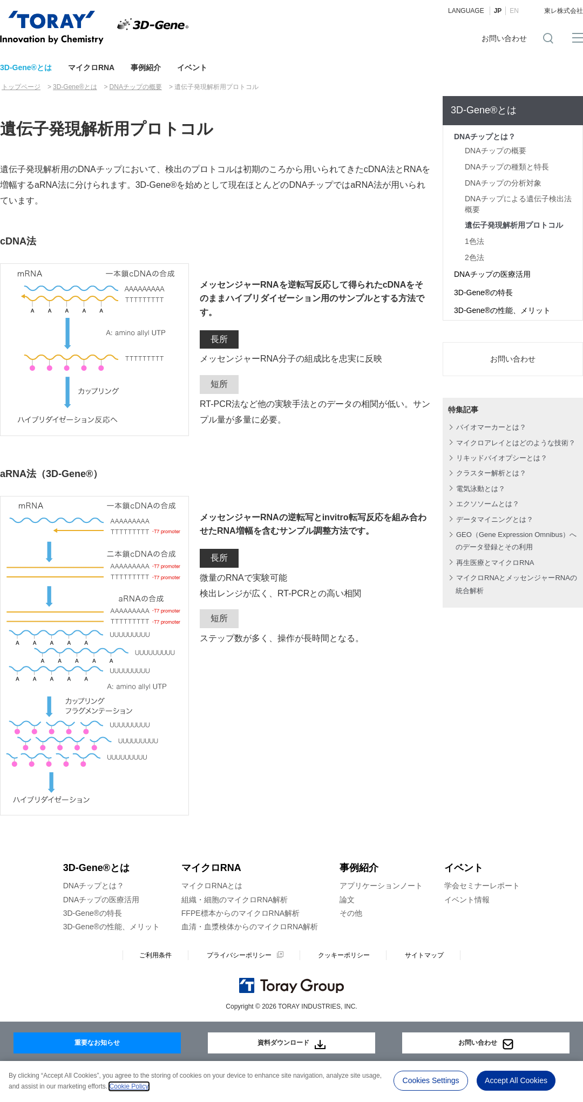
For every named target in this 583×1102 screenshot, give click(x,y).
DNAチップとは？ (485, 136)
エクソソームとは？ (487, 504)
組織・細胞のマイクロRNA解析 (234, 899)
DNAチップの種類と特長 (507, 166)
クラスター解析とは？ (491, 473)
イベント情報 (467, 899)
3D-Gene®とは (26, 67)
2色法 (474, 257)
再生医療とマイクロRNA (495, 563)
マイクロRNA (91, 67)
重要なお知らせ (97, 1039)
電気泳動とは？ (480, 489)
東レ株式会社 (563, 11)
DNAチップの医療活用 (492, 274)
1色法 (474, 241)
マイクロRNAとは (212, 885)
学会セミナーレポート (482, 885)
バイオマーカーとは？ (491, 427)
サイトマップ (424, 955)
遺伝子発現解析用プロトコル (514, 225)
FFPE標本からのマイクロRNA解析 (240, 913)
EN (514, 11)
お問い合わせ (504, 38)
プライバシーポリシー (239, 955)
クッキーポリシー (344, 955)
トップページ (21, 87)
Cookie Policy (129, 1086)
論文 (347, 899)
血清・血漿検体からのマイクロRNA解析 (249, 926)
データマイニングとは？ (494, 519)
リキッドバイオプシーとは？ (501, 458)
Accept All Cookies (516, 1080)
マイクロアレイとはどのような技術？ (515, 443)
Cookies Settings (431, 1080)
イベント (192, 67)
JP (498, 11)
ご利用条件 (155, 955)
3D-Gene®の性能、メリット (502, 310)
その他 (351, 913)
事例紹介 (146, 67)
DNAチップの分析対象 (503, 183)
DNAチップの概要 (136, 87)
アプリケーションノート (381, 885)
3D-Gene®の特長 (483, 292)
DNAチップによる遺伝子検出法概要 (518, 204)
